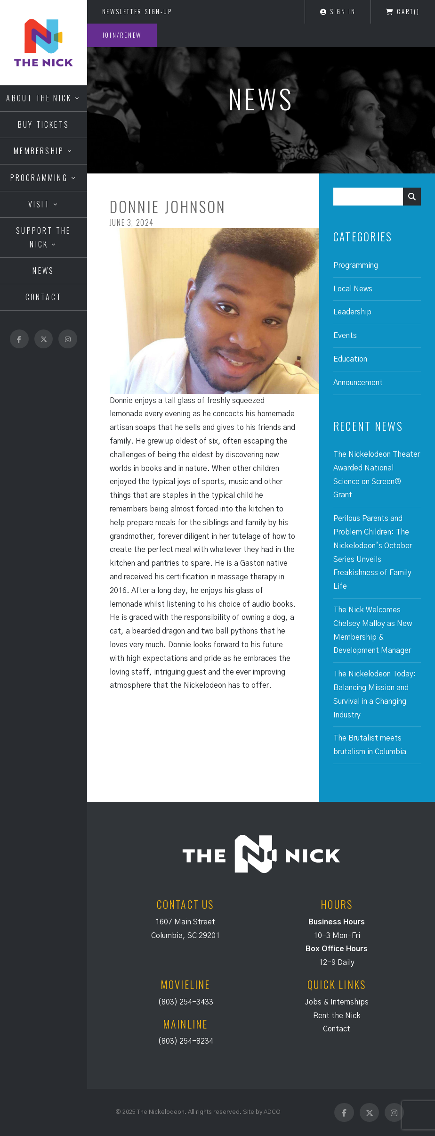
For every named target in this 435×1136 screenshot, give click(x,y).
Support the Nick (43, 237)
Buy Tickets (43, 124)
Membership (39, 150)
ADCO (272, 1112)
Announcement (358, 383)
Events (345, 335)
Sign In (337, 11)
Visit (39, 204)
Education (350, 359)
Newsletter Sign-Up (137, 11)
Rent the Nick (337, 1016)
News (43, 270)
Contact (43, 297)
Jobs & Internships (337, 1002)
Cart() (403, 11)
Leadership (352, 312)
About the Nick (39, 98)
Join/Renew (122, 35)
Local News (352, 289)
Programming (39, 177)
